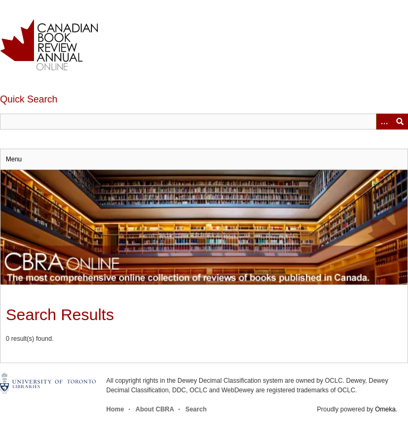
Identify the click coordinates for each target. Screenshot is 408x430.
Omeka (385, 409)
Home (115, 409)
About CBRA (154, 409)
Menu (14, 159)
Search (196, 409)
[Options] (384, 122)
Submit (400, 122)
